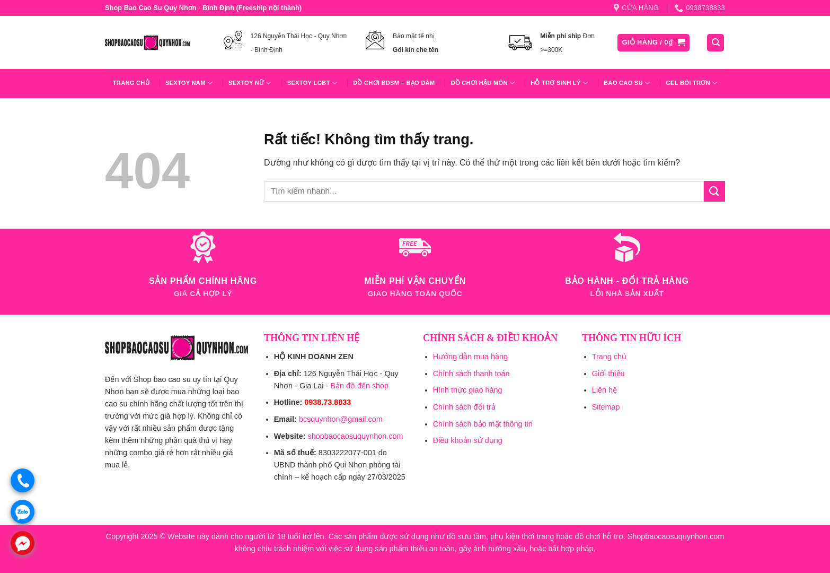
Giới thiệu (608, 373)
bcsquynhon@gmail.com (341, 419)
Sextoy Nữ (249, 83)
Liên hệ (604, 390)
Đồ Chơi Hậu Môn (483, 83)
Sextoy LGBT (312, 83)
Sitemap (606, 407)
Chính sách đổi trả (464, 407)
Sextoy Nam (189, 83)
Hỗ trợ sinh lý (559, 83)
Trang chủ (131, 83)
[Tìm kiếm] (715, 42)
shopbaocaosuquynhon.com (355, 436)
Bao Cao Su (627, 83)
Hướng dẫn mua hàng (470, 356)
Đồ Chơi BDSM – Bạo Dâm (394, 83)
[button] (653, 42)
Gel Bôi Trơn (691, 83)
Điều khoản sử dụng (467, 440)
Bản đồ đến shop (359, 385)
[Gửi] (714, 191)
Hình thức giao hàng (467, 390)
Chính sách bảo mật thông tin (483, 424)
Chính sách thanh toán (471, 373)
